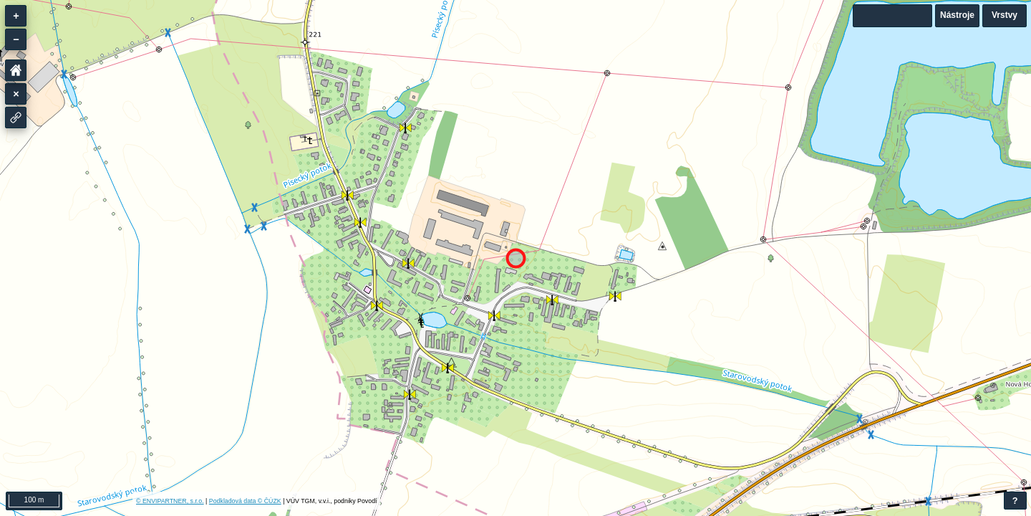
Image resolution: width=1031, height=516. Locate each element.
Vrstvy (1004, 15)
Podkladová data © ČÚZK (245, 501)
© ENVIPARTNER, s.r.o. (170, 501)
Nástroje (957, 15)
